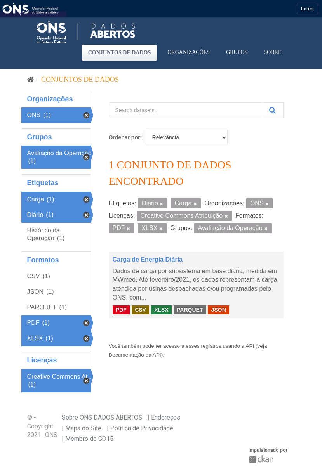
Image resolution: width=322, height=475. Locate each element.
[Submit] (273, 110)
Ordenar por (124, 137)
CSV (140, 310)
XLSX (161, 310)
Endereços (165, 417)
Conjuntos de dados (119, 52)
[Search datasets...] (186, 110)
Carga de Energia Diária (148, 259)
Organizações (188, 52)
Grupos (236, 52)
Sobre (272, 52)
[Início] (30, 79)
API (249, 346)
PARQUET (190, 310)
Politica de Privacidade (141, 428)
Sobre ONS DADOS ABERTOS (102, 417)
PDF (121, 310)
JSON (218, 310)
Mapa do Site (83, 428)
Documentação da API (135, 355)
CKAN (262, 459)
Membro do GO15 (89, 438)
